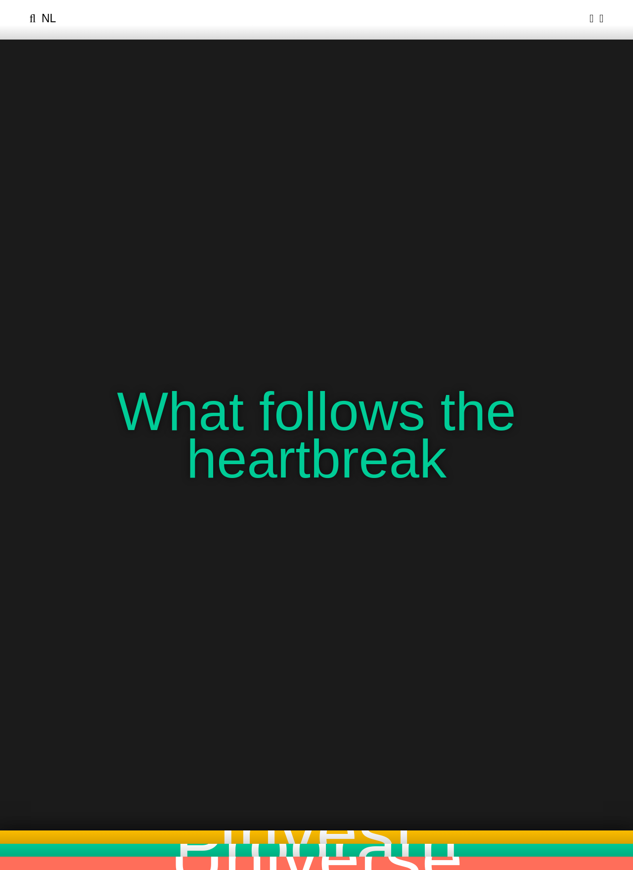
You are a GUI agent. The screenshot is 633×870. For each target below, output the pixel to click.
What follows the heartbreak (316, 435)
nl (49, 18)
